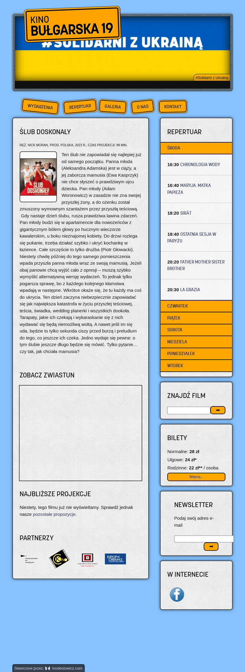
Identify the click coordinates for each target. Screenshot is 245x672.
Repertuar (80, 106)
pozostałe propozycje (54, 514)
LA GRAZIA (190, 289)
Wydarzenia (40, 107)
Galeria (112, 106)
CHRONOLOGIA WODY (200, 164)
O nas (143, 106)
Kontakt (172, 106)
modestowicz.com (64, 668)
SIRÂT (185, 213)
